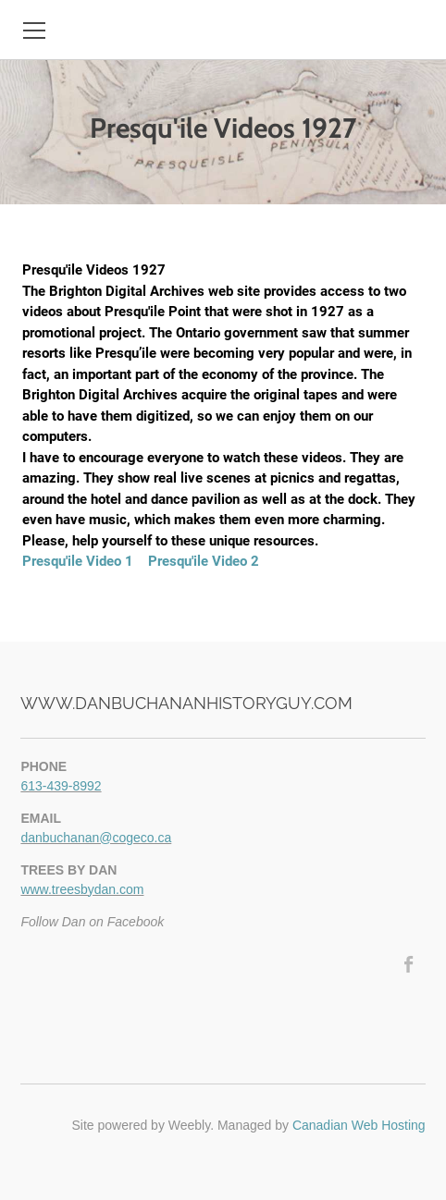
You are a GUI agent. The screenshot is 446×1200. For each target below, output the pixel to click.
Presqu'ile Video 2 (203, 561)
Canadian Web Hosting (359, 1125)
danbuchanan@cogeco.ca (95, 837)
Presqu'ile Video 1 (77, 561)
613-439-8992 (60, 785)
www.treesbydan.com (81, 889)
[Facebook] (409, 964)
